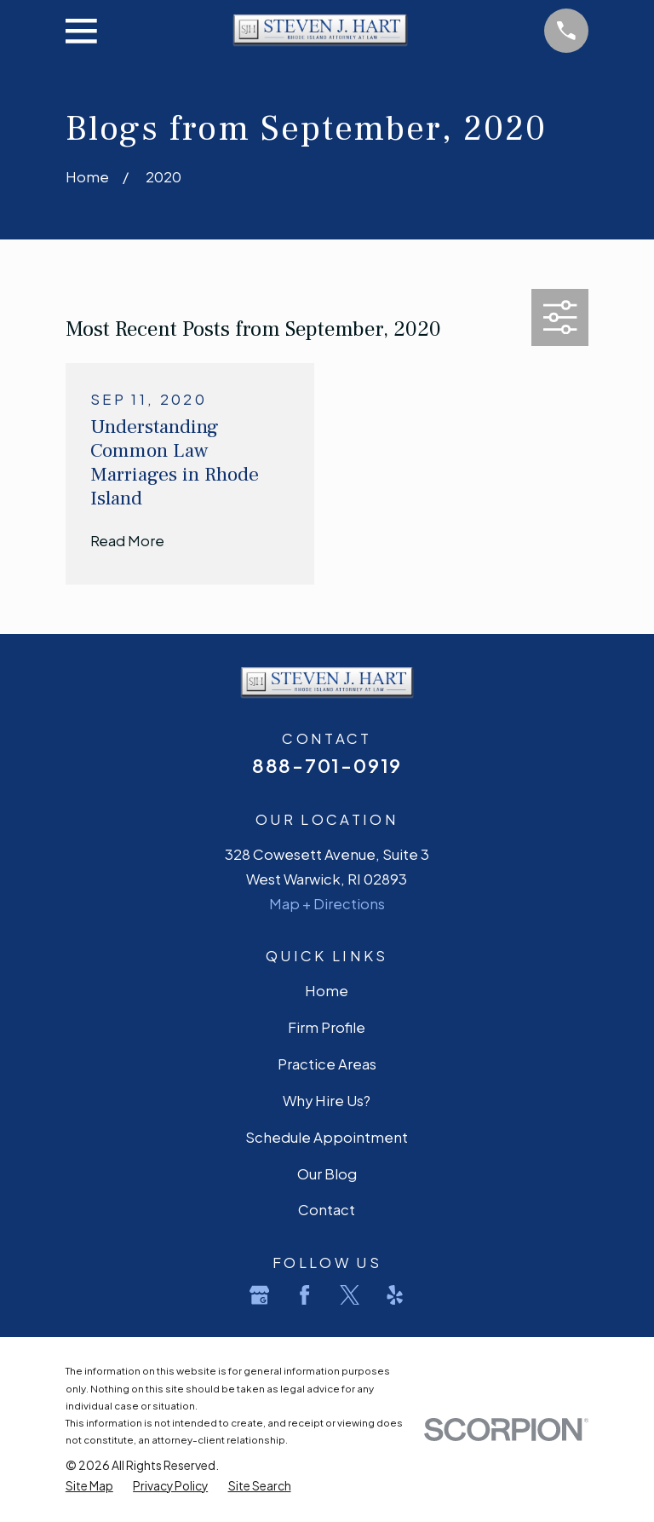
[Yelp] (394, 1295)
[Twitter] (349, 1295)
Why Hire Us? (326, 1101)
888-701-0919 (327, 765)
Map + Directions (327, 904)
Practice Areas (327, 1064)
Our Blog (327, 1174)
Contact (326, 1210)
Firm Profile (326, 1027)
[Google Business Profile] (259, 1295)
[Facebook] (304, 1295)
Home (326, 991)
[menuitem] (89, 1486)
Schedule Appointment (326, 1137)
